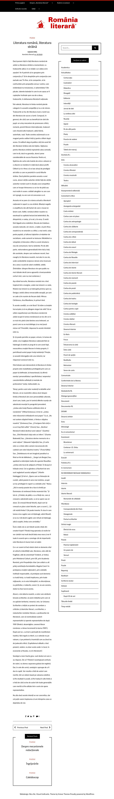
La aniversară (69, 452)
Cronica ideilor (69, 319)
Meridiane (65, 504)
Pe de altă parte (70, 129)
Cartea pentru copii (71, 309)
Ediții (33, 9)
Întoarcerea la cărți (71, 345)
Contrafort (67, 83)
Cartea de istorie (70, 268)
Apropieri (67, 201)
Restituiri (64, 576)
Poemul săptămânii (71, 545)
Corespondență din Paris (73, 509)
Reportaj (64, 570)
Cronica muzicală (70, 175)
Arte (62, 160)
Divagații (67, 93)
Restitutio (67, 360)
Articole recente (21, 9)
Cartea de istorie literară (73, 273)
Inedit (63, 478)
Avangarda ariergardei (72, 206)
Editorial (67, 98)
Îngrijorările (32, 763)
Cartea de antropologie (72, 221)
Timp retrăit (65, 606)
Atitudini (64, 185)
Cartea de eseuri (70, 247)
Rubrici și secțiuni (63, 3)
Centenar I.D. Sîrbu (71, 447)
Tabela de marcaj (70, 149)
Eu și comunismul (68, 432)
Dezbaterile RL (66, 391)
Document (65, 401)
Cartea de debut (70, 242)
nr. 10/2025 (38, 54)
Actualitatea (65, 72)
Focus (66, 339)
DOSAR (64, 411)
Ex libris (66, 334)
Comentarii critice (68, 196)
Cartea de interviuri (71, 262)
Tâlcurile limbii (66, 601)
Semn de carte (69, 370)
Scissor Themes (64, 794)
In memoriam (66, 468)
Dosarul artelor (67, 416)
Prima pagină (20, 3)
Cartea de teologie (71, 303)
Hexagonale (68, 514)
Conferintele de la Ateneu (71, 381)
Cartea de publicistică (72, 293)
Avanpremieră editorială (70, 191)
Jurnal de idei (69, 108)
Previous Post (22, 727)
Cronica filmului (69, 170)
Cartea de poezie (70, 283)
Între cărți (67, 350)
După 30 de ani (69, 596)
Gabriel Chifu (32, 52)
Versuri (66, 555)
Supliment (65, 591)
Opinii (66, 124)
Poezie (63, 540)
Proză (63, 560)
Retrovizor (67, 365)
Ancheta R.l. (65, 155)
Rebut (66, 535)
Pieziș (66, 134)
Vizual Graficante (42, 794)
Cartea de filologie (70, 252)
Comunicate (65, 375)
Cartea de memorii (71, 278)
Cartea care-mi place (71, 216)
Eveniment (65, 437)
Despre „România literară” (39, 3)
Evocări (64, 458)
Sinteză (64, 586)
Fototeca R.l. (66, 463)
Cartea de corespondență (73, 232)
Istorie (63, 488)
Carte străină (68, 211)
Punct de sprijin (69, 355)
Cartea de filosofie (70, 257)
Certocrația (68, 78)
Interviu (64, 483)
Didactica (67, 88)
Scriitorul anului (67, 581)
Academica (65, 67)
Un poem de (68, 550)
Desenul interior (70, 329)
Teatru (66, 180)
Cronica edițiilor (70, 314)
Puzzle (32, 38)
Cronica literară (69, 324)
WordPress (90, 794)
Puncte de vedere (70, 139)
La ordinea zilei (69, 114)
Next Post (44, 727)
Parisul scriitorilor (70, 519)
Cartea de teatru (70, 298)
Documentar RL (67, 406)
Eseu (63, 422)
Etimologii (65, 427)
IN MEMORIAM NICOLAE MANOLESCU (75, 473)
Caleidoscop (32, 777)
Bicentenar (68, 442)
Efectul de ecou (69, 529)
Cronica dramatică (70, 165)
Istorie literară (66, 493)
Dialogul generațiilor (69, 396)
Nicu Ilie (32, 794)
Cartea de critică (70, 237)
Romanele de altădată (72, 499)
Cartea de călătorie (71, 226)
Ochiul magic (66, 524)
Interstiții (67, 103)
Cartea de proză (70, 288)
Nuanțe (66, 119)
